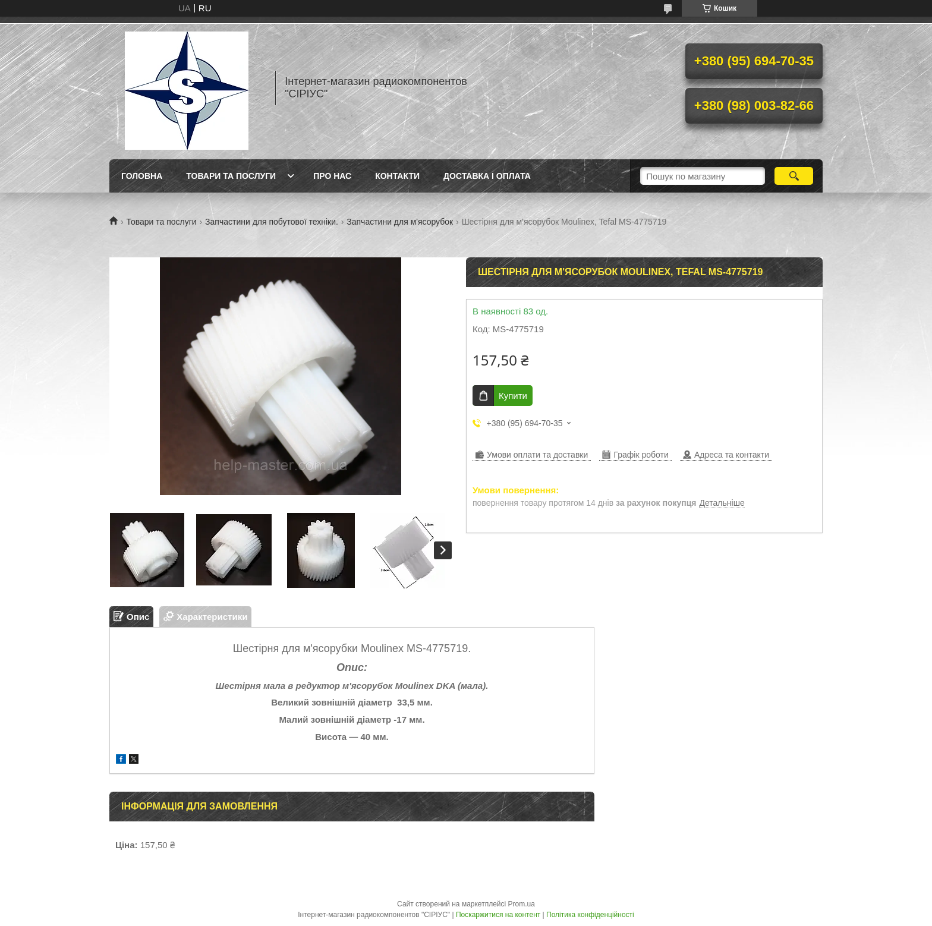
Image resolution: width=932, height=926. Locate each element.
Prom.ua (521, 904)
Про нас (332, 176)
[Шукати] (793, 176)
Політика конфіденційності (590, 915)
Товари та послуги (231, 176)
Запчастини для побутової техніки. (271, 221)
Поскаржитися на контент (498, 915)
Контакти (397, 176)
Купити (513, 395)
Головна (141, 176)
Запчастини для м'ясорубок (400, 221)
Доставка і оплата (487, 176)
